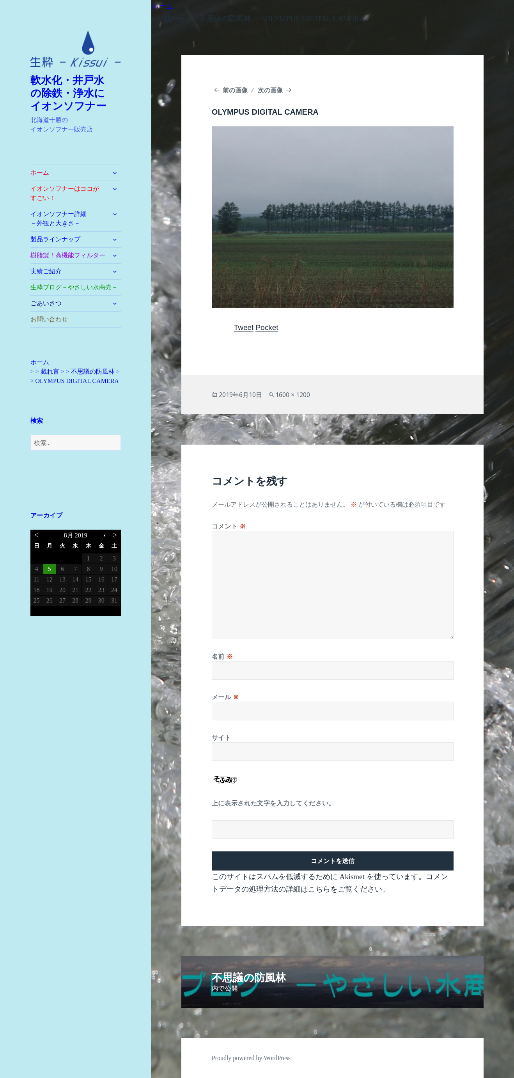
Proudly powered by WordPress (251, 1058)
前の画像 (235, 90)
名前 (222, 656)
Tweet (244, 327)
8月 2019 (75, 535)
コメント (229, 526)
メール (225, 697)
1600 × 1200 (292, 394)
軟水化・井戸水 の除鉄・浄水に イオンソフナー (72, 93)
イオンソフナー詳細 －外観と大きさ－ (67, 219)
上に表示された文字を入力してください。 (273, 803)
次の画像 (270, 90)
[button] (75, 49)
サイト (221, 737)
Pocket (266, 327)
